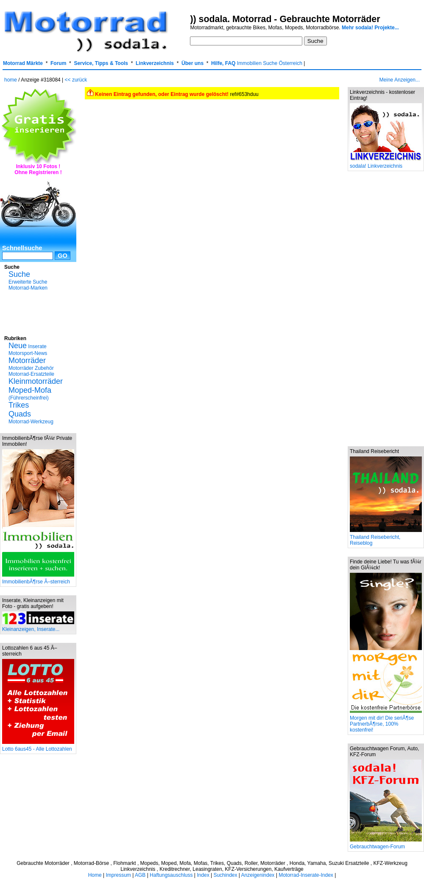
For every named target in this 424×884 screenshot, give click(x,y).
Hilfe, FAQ (223, 63)
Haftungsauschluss (171, 875)
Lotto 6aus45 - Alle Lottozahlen (38, 746)
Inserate (27, 346)
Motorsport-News (27, 353)
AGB (140, 875)
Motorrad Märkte (23, 63)
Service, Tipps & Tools (101, 63)
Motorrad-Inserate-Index (306, 875)
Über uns (192, 63)
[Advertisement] (38, 312)
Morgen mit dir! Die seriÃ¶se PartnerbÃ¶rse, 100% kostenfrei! (386, 721)
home (10, 80)
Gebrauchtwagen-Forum (386, 844)
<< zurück (76, 80)
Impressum (118, 875)
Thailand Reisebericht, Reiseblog (386, 537)
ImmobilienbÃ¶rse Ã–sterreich (38, 579)
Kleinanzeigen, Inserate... (38, 627)
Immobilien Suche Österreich (269, 63)
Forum (58, 63)
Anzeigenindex (258, 875)
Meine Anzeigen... (399, 80)
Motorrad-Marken (27, 288)
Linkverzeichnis (155, 63)
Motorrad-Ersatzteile (31, 374)
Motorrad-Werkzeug (30, 422)
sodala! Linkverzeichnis (386, 163)
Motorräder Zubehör (31, 368)
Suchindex (225, 875)
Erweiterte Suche (27, 282)
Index (203, 875)
